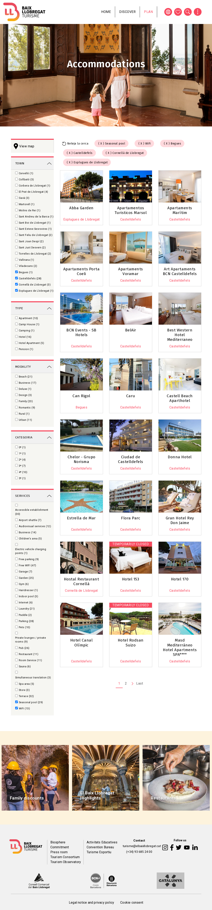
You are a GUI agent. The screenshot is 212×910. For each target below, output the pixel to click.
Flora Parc (130, 518)
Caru (130, 396)
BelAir (130, 330)
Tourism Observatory (65, 862)
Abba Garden (81, 208)
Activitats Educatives (102, 842)
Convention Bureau (100, 847)
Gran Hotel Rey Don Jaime (180, 520)
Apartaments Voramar (130, 271)
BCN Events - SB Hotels (81, 332)
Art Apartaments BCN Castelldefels (180, 271)
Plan (148, 12)
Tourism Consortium (65, 857)
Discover (127, 12)
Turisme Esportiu (99, 852)
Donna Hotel (180, 457)
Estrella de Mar (81, 518)
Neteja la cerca (77, 143)
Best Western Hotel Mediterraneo (180, 335)
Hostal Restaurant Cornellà (81, 581)
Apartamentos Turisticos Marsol (131, 210)
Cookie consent (131, 902)
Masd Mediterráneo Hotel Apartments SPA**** (180, 647)
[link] (32, 163)
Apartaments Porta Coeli (81, 271)
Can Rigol (81, 396)
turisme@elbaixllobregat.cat (142, 846)
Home (106, 12)
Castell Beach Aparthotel (180, 398)
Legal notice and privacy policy (91, 902)
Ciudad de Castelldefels (130, 459)
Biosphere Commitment (59, 844)
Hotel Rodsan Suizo (131, 642)
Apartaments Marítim (179, 210)
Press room (59, 852)
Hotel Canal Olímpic (81, 642)
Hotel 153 (130, 579)
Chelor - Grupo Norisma (81, 459)
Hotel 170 (180, 579)
